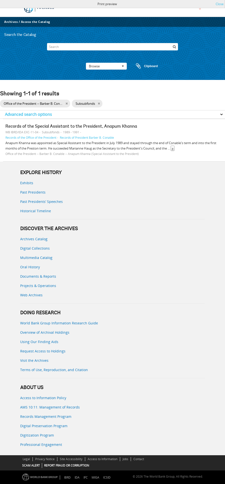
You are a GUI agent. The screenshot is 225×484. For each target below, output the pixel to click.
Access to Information (102, 459)
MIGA (95, 477)
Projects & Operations (38, 285)
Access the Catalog (35, 22)
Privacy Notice (45, 459)
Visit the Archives (34, 360)
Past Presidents (33, 192)
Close (220, 4)
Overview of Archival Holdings (44, 332)
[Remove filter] (66, 103)
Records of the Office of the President (30, 137)
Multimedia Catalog (36, 257)
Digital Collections (35, 248)
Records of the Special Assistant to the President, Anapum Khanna (71, 126)
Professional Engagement (41, 444)
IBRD (67, 477)
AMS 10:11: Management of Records (50, 407)
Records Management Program (45, 416)
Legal (26, 459)
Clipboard (144, 66)
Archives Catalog (34, 239)
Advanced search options (28, 114)
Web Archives (31, 295)
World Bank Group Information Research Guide (59, 323)
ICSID (107, 477)
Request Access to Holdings (42, 351)
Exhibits (26, 183)
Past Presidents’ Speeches (41, 201)
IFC (85, 477)
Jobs (125, 459)
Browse (106, 66)
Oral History (30, 267)
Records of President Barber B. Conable (87, 137)
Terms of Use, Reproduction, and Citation (54, 369)
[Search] (112, 46)
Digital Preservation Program (43, 426)
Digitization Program (37, 435)
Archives (11, 22)
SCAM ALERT (31, 465)
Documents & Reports (38, 276)
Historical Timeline (35, 211)
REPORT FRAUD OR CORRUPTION (66, 465)
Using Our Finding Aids (39, 341)
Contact (138, 459)
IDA (77, 477)
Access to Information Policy (43, 397)
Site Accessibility (71, 459)
